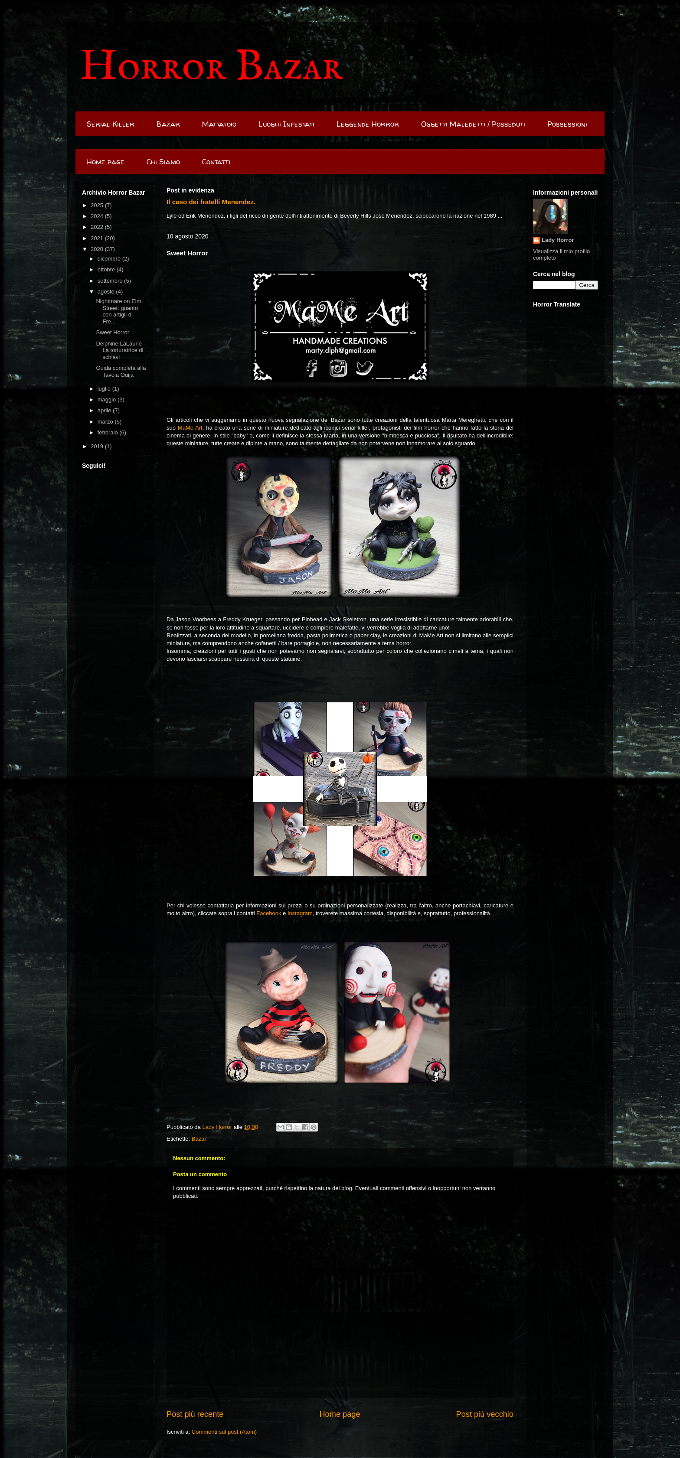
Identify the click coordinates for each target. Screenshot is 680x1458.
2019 (98, 446)
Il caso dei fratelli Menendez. (211, 201)
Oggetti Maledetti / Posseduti (473, 124)
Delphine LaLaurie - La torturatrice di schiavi (120, 350)
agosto (107, 291)
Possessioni (567, 124)
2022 (98, 227)
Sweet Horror (112, 332)
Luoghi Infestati (286, 124)
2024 (98, 216)
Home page (105, 161)
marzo (106, 421)
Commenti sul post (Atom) (224, 1432)
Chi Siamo (163, 161)
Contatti (216, 161)
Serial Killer (110, 124)
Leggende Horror (368, 124)
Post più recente (195, 1414)
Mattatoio (219, 124)
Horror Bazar (211, 67)
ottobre (107, 269)
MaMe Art (190, 427)
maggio (108, 399)
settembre (111, 280)
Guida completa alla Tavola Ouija (121, 371)
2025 (98, 205)
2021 (98, 238)
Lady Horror (558, 240)
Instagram (300, 913)
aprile (105, 410)
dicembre (110, 258)
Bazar (168, 124)
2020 (98, 249)
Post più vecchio (484, 1414)
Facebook (268, 913)
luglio (105, 388)
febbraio (109, 432)
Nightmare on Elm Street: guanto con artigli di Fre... (118, 311)
